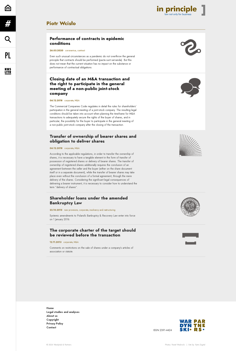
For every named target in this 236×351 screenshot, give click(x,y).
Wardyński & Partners (62, 344)
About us (52, 316)
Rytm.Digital (200, 344)
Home (50, 308)
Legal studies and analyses (62, 312)
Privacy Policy (54, 323)
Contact (51, 327)
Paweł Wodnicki (178, 344)
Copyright (52, 320)
